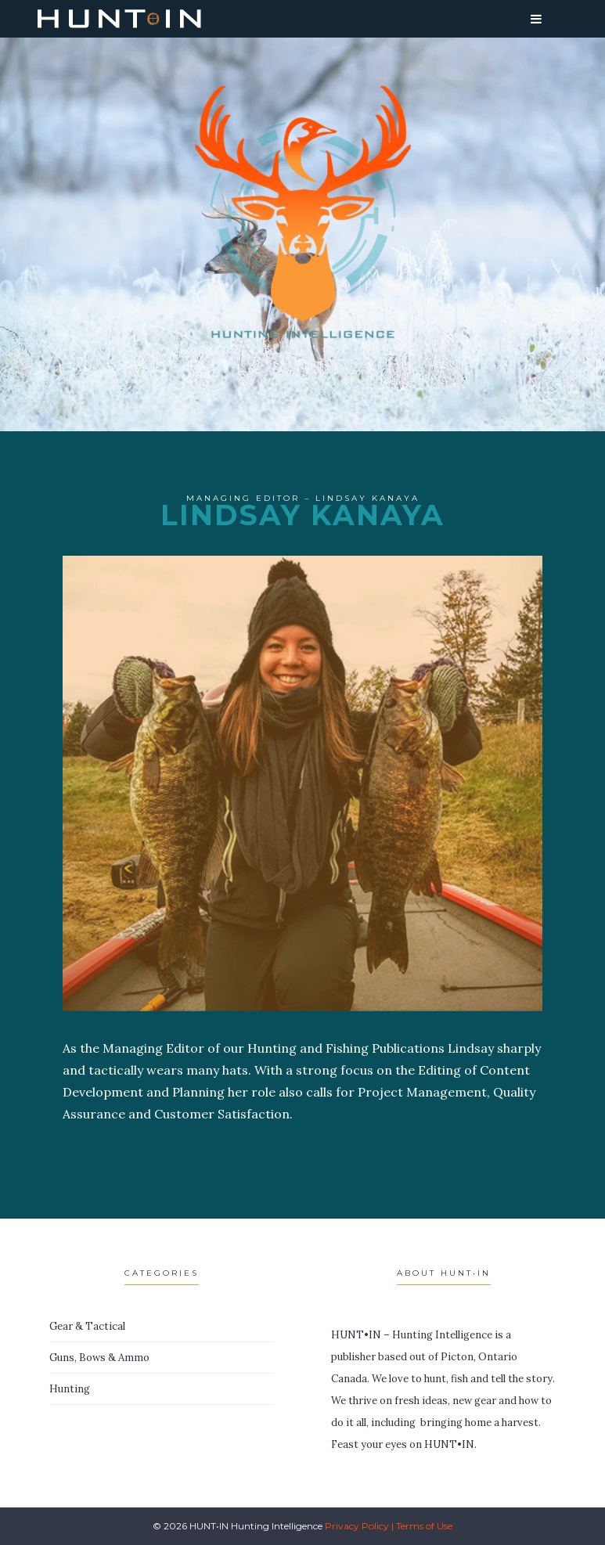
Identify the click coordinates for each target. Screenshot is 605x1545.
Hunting (69, 1389)
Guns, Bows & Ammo (99, 1357)
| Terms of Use (421, 1526)
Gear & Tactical (87, 1326)
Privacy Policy (357, 1526)
